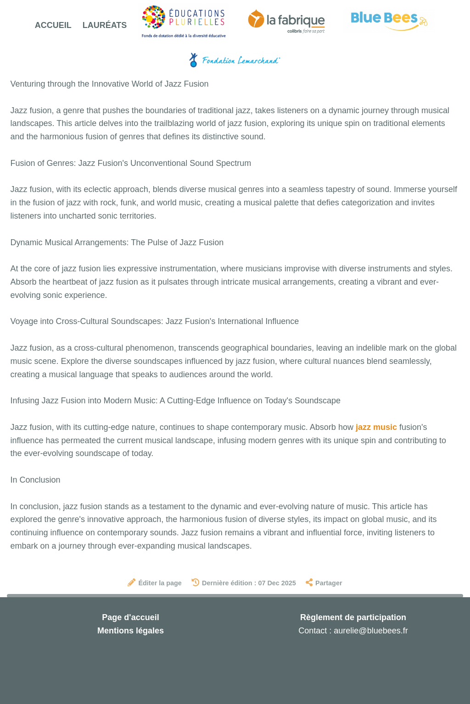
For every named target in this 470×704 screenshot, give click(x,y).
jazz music (376, 427)
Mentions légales (130, 630)
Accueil (53, 25)
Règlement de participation (353, 617)
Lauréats (105, 25)
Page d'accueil (130, 617)
